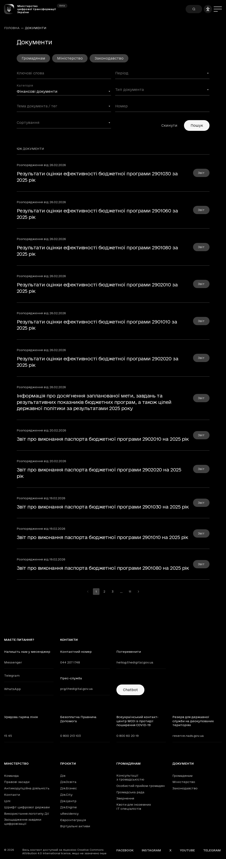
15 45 (8, 735)
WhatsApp (12, 689)
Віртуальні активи (75, 826)
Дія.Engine (68, 807)
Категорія (25, 85)
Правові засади (16, 782)
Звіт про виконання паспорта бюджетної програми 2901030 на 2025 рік (103, 506)
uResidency (69, 813)
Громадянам (33, 58)
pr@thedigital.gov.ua (76, 688)
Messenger (13, 662)
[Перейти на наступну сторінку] (138, 591)
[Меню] (218, 9)
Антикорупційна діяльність (26, 788)
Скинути (169, 125)
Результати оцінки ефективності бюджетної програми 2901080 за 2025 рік (97, 251)
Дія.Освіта (68, 782)
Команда (11, 775)
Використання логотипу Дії (26, 813)
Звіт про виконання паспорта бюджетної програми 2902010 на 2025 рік (103, 439)
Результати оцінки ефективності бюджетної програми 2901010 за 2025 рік (97, 325)
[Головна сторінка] (10, 9)
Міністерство (70, 58)
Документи (183, 763)
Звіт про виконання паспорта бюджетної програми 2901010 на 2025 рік (102, 537)
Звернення (125, 798)
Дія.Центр (68, 801)
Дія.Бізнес (68, 788)
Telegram (12, 675)
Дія (62, 775)
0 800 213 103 (70, 735)
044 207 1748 (70, 662)
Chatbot (130, 690)
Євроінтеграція (73, 820)
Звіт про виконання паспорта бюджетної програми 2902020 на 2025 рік (99, 473)
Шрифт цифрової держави (27, 807)
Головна (12, 28)
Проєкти (68, 763)
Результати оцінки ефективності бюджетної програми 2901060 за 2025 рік (97, 214)
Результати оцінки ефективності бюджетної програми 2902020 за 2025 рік (97, 362)
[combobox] (162, 75)
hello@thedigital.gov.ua (134, 662)
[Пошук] (194, 9)
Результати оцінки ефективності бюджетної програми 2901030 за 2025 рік (97, 177)
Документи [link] (35, 28)
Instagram (151, 850)
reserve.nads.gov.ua (188, 735)
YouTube (187, 850)
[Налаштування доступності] (208, 9)
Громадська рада (130, 792)
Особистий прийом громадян (140, 786)
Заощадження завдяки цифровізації (22, 821)
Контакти (12, 794)
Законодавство (109, 58)
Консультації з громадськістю (130, 777)
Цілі (7, 801)
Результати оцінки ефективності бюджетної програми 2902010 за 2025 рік (97, 288)
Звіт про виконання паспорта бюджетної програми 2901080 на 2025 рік (103, 568)
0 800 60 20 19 (127, 735)
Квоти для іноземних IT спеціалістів (133, 806)
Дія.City (66, 794)
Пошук (197, 125)
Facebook (124, 850)
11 (130, 591)
